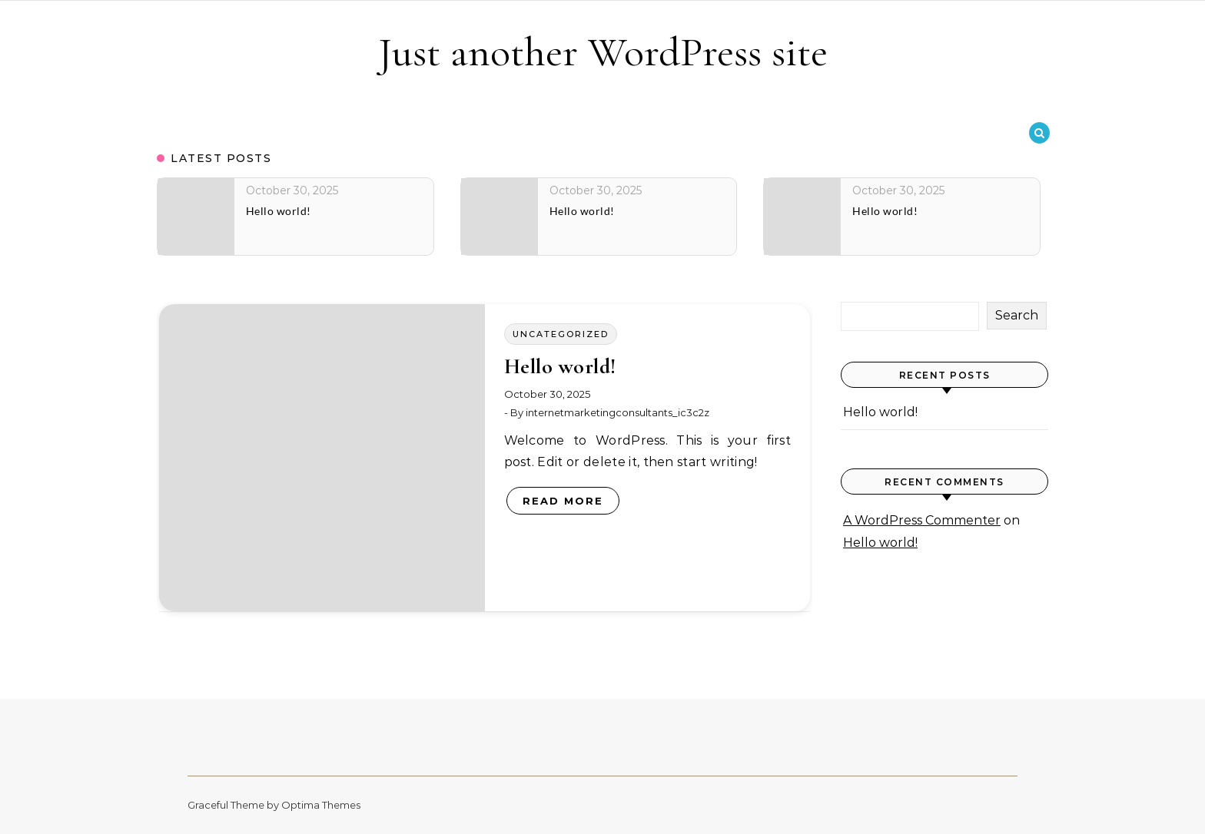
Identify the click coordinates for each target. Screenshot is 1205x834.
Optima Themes (320, 805)
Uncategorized (561, 334)
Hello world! (560, 366)
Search (1016, 315)
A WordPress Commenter (922, 520)
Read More (563, 501)
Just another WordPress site (603, 52)
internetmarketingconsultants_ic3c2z (617, 412)
